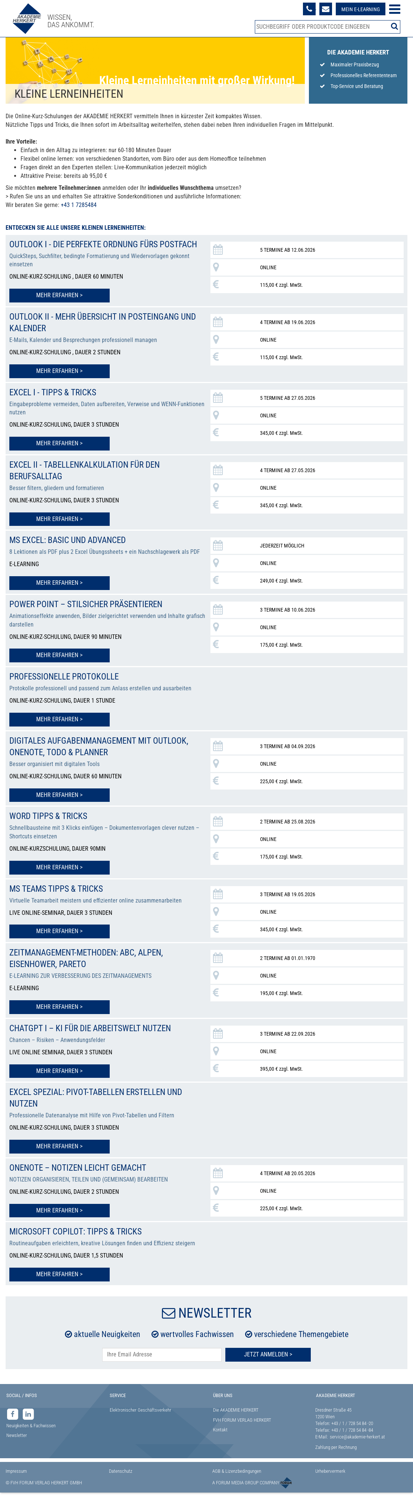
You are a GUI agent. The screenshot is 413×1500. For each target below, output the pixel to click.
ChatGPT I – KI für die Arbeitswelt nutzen (95, 1034)
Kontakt (220, 1433)
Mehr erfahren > (50, 306)
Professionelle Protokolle (65, 685)
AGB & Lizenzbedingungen (236, 1475)
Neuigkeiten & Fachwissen (31, 1429)
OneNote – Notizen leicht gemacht (82, 1172)
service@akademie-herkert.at (357, 1440)
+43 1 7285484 (79, 204)
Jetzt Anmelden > (268, 1358)
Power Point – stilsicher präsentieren (90, 613)
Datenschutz (120, 1475)
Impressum (16, 1475)
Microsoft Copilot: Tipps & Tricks (78, 1235)
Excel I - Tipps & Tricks (55, 402)
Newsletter (16, 1439)
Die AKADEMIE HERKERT (236, 1413)
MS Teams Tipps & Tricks (58, 895)
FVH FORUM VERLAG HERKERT (242, 1424)
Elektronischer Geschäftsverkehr (140, 1413)
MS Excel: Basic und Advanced (71, 549)
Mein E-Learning (360, 9)
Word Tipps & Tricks (50, 823)
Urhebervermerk (330, 1475)
